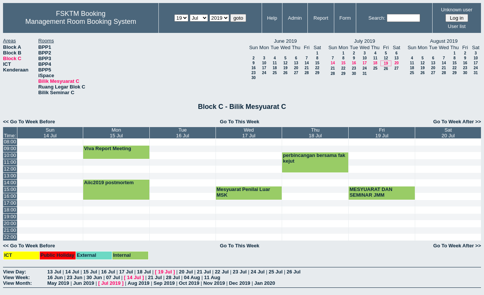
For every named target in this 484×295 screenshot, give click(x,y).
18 (275, 68)
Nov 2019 (214, 283)
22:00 (10, 237)
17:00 (10, 203)
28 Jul (173, 277)
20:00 (10, 223)
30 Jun (94, 277)
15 (317, 63)
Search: (376, 18)
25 (275, 73)
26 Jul (294, 272)
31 (365, 73)
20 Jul (186, 272)
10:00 (10, 155)
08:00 (10, 141)
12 (285, 63)
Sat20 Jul (448, 132)
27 (296, 73)
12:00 (10, 169)
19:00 (10, 216)
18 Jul (144, 272)
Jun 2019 (83, 283)
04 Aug (192, 277)
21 (306, 68)
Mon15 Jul (116, 132)
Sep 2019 (164, 283)
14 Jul (72, 272)
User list (456, 26)
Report (320, 18)
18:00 (10, 210)
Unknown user (456, 9)
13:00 (10, 176)
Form (345, 18)
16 (253, 68)
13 (296, 63)
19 (285, 68)
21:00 (10, 230)
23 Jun (74, 277)
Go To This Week (239, 121)
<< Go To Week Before (29, 121)
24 (264, 73)
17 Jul (126, 272)
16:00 (10, 196)
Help (272, 18)
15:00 (10, 189)
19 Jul (165, 272)
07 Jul (113, 277)
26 (285, 73)
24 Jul (258, 272)
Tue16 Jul (182, 132)
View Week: (16, 277)
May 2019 (58, 283)
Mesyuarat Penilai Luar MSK (243, 192)
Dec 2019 (239, 283)
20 (296, 68)
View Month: (17, 283)
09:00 (10, 148)
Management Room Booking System (80, 21)
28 (306, 73)
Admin (295, 18)
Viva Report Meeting (107, 148)
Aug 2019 (139, 283)
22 (317, 68)
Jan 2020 (264, 283)
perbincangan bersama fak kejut (314, 158)
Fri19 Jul (382, 132)
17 (264, 68)
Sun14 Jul (50, 132)
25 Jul (276, 272)
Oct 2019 (189, 283)
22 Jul (222, 272)
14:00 (10, 182)
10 (264, 63)
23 (253, 73)
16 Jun (55, 277)
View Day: (14, 272)
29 (317, 73)
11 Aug (212, 277)
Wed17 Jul (249, 132)
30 (253, 78)
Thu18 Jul (315, 132)
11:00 (10, 162)
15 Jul (90, 272)
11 (275, 63)
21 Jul (204, 272)
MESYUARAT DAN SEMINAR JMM (370, 192)
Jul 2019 (111, 283)
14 (306, 63)
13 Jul (54, 272)
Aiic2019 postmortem (109, 182)
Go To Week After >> (457, 121)
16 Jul (108, 272)
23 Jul (240, 272)
